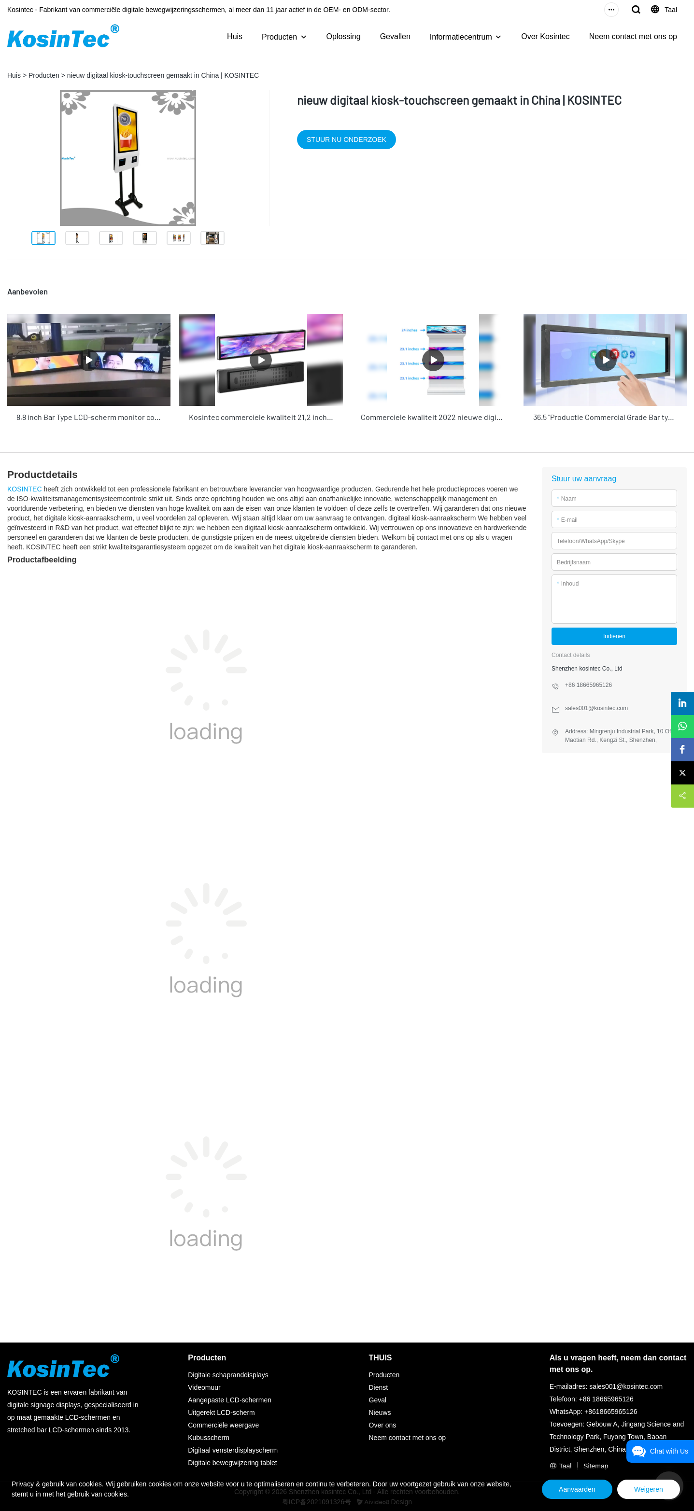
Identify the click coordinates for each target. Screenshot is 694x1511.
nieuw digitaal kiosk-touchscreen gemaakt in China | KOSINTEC (163, 75)
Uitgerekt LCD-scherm (221, 1411)
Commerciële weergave (223, 1424)
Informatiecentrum (461, 37)
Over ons (383, 1424)
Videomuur (204, 1386)
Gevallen (395, 36)
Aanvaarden (569, 1489)
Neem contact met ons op (633, 36)
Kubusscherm (208, 1437)
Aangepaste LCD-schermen (229, 1399)
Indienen (614, 634)
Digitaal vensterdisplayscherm (233, 1449)
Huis (234, 36)
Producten (279, 37)
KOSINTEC (24, 487)
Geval (378, 1399)
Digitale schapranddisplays (228, 1374)
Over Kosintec (545, 36)
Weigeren (645, 1489)
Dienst (378, 1386)
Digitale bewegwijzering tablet (232, 1462)
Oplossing (343, 36)
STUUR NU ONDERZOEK (346, 139)
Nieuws (380, 1411)
